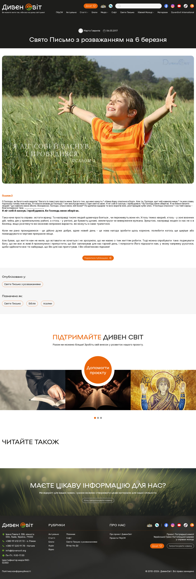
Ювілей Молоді (146, 12)
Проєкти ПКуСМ (117, 538)
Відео (51, 549)
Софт (114, 12)
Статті (84, 12)
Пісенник (70, 534)
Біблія (32, 303)
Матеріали (162, 12)
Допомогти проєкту (98, 370)
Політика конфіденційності (16, 571)
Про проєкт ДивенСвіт (121, 534)
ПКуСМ (59, 12)
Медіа (104, 12)
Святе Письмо (127, 12)
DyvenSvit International (182, 12)
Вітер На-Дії (72, 545)
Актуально (71, 12)
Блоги (94, 12)
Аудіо (51, 545)
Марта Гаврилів (92, 30)
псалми (47, 303)
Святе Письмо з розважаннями (22, 284)
